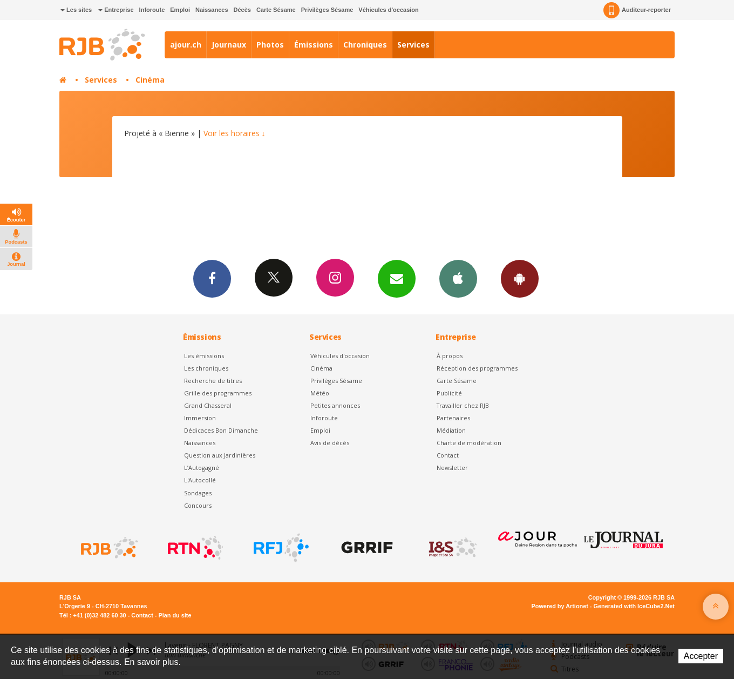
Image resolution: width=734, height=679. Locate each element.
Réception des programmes (477, 368)
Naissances (211, 9)
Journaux (229, 44)
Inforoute (152, 9)
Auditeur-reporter (637, 10)
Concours (198, 505)
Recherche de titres (213, 380)
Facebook (212, 278)
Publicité (449, 392)
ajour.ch (185, 44)
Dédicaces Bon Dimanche (221, 430)
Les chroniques (206, 368)
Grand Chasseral (208, 405)
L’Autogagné (201, 467)
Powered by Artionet (560, 606)
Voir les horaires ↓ (234, 133)
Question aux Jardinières (219, 455)
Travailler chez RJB (463, 405)
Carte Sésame (276, 9)
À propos (450, 355)
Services (413, 44)
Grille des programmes (218, 392)
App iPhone (458, 278)
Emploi (180, 9)
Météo (319, 392)
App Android (520, 278)
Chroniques (365, 44)
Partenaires (453, 417)
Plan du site (174, 615)
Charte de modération (469, 442)
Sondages (198, 492)
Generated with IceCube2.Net (634, 606)
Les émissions (204, 355)
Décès (242, 9)
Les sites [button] (76, 9)
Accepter (701, 656)
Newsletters (397, 278)
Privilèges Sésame (327, 9)
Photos (270, 44)
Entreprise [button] (115, 9)
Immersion (200, 417)
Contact (448, 455)
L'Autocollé (200, 479)
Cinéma (150, 80)
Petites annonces (335, 405)
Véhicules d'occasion (388, 9)
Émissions (313, 44)
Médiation (451, 430)
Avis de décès (329, 442)
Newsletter (452, 467)
